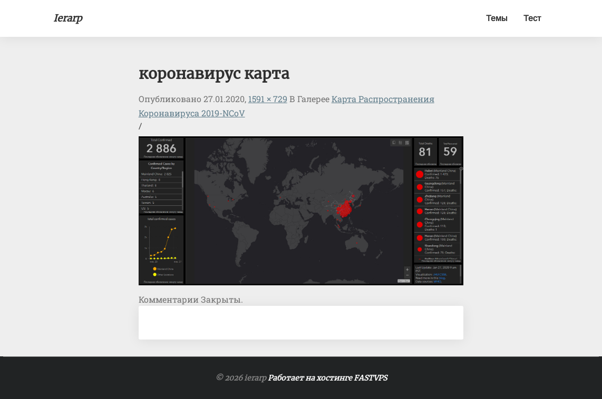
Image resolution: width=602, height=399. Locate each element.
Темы (497, 18)
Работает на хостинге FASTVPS (327, 378)
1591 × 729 (267, 98)
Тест (532, 18)
